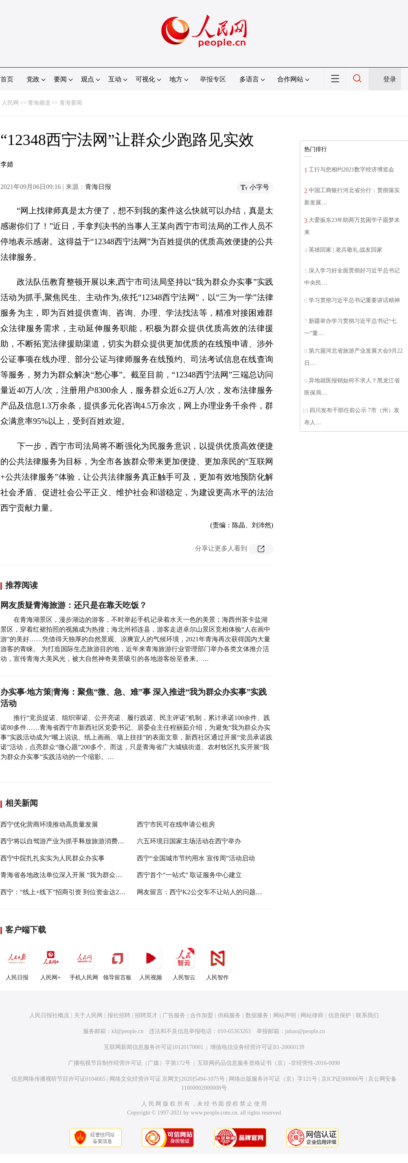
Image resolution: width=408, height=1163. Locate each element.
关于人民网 (88, 1015)
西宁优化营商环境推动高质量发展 (49, 824)
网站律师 (312, 1015)
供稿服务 (229, 1015)
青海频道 (39, 103)
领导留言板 (117, 962)
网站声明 (284, 1015)
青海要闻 (70, 103)
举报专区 (213, 79)
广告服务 (173, 1015)
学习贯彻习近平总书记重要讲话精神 (354, 300)
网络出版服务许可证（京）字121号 (273, 1079)
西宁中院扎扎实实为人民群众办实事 (52, 858)
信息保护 (339, 1015)
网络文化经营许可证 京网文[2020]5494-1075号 (167, 1079)
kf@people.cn (128, 1031)
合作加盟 (201, 1015)
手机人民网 (84, 962)
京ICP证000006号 (342, 1079)
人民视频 (150, 962)
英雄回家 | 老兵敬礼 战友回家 (345, 250)
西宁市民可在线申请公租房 (176, 824)
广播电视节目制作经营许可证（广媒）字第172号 (129, 1063)
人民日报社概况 (49, 1015)
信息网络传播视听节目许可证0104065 (58, 1079)
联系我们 (367, 1015)
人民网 (10, 103)
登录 (389, 79)
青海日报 (98, 186)
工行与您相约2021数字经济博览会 (351, 170)
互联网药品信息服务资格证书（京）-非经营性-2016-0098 (268, 1063)
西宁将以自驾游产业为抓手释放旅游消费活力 (65, 841)
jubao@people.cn (305, 1031)
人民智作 (217, 962)
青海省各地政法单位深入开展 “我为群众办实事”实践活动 (82, 874)
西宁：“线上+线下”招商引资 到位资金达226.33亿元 (73, 892)
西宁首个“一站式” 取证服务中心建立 (189, 874)
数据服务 (257, 1015)
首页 (6, 79)
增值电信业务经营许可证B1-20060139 (257, 1047)
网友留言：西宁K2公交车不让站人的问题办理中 (206, 892)
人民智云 (184, 962)
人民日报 (17, 962)
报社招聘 (118, 1015)
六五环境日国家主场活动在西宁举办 (189, 841)
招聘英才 (146, 1015)
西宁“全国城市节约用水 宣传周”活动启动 (196, 858)
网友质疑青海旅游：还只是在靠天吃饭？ (73, 605)
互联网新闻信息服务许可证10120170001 (154, 1047)
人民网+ (50, 962)
